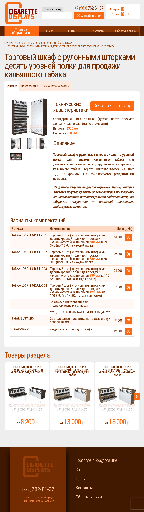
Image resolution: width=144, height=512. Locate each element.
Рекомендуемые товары (55, 85)
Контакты (97, 31)
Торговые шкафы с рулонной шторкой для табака (44, 43)
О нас (49, 31)
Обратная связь (125, 31)
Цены (72, 31)
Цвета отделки (29, 85)
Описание (12, 85)
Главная (8, 43)
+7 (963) (89, 8)
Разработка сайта (31, 501)
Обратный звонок (89, 15)
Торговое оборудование (21, 31)
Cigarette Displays (21, 13)
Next (137, 396)
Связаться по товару (112, 105)
